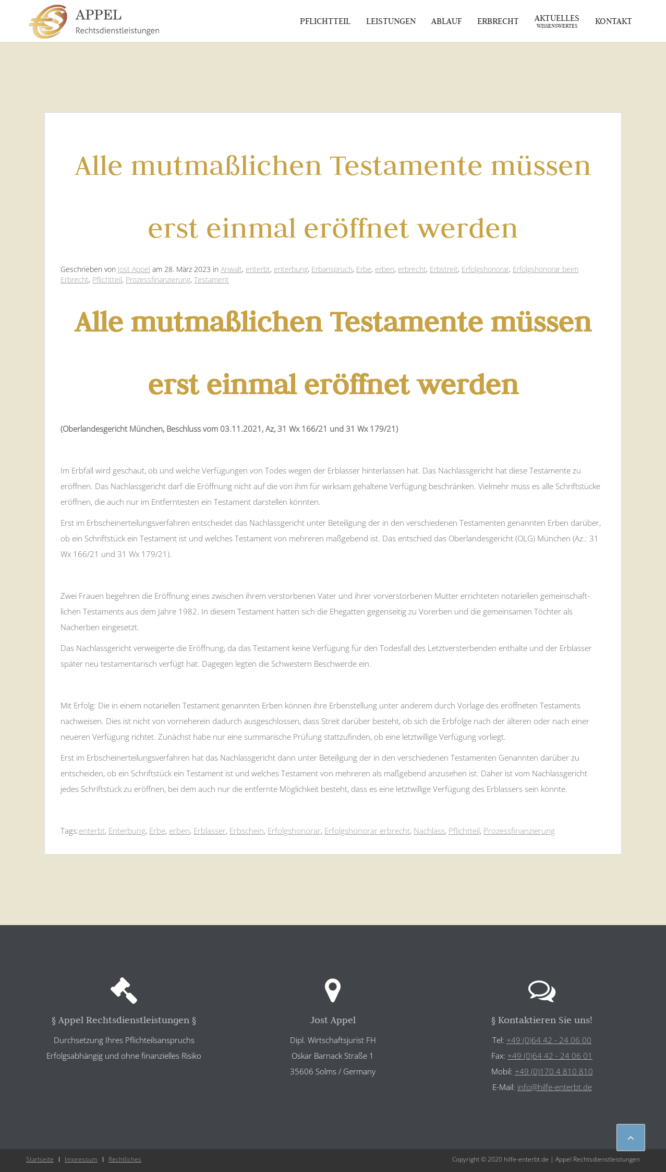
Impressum (81, 1159)
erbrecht (412, 269)
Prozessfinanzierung (158, 280)
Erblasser (209, 830)
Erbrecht (498, 21)
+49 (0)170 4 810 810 (554, 1071)
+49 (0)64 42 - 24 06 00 (548, 1040)
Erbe (363, 269)
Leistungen (391, 21)
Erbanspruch (332, 269)
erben (384, 269)
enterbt (258, 269)
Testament (211, 280)
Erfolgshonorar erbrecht (367, 830)
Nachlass (429, 830)
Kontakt (613, 21)
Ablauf (446, 21)
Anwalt (231, 269)
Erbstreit (444, 269)
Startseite (40, 1159)
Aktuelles (557, 21)
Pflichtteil (325, 21)
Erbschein (246, 830)
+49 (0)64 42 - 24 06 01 (549, 1055)
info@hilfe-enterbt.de (554, 1087)
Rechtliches (124, 1159)
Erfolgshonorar (485, 269)
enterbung (291, 269)
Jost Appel (134, 269)
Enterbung (127, 830)
